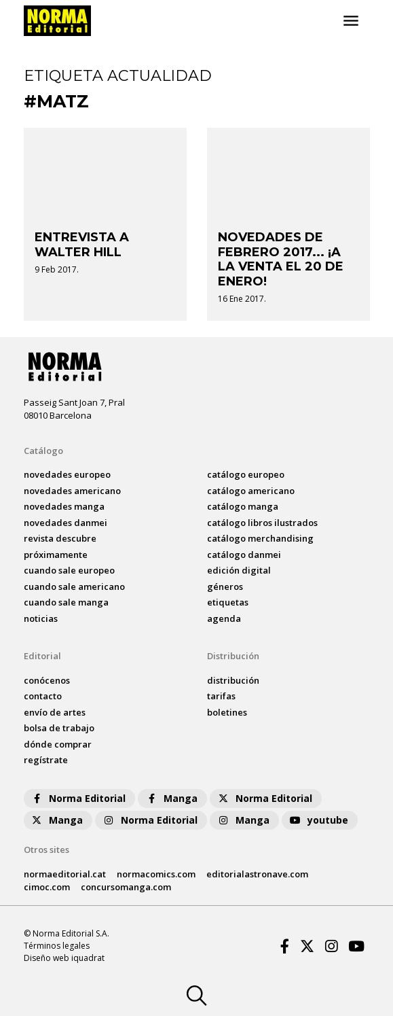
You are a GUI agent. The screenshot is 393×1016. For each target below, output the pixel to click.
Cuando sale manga (66, 602)
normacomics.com (156, 874)
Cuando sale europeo (69, 570)
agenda (224, 618)
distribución (233, 680)
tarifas (221, 696)
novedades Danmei (65, 522)
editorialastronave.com (257, 874)
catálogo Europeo (245, 474)
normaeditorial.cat (65, 874)
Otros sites (46, 849)
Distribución (233, 656)
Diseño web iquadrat (64, 958)
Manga (171, 798)
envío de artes (55, 712)
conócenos (47, 680)
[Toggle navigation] (351, 21)
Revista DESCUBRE (60, 538)
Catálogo (43, 450)
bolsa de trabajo (59, 728)
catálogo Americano (251, 491)
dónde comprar (58, 744)
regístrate (46, 760)
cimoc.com (47, 887)
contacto (43, 696)
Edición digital (239, 570)
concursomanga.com (126, 887)
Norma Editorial (78, 798)
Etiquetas (227, 602)
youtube (318, 819)
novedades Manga (64, 506)
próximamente (56, 554)
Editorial (42, 656)
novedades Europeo (67, 474)
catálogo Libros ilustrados (262, 522)
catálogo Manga (242, 506)
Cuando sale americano (74, 586)
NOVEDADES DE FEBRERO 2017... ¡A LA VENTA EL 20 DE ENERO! (280, 259)
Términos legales (57, 945)
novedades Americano (72, 491)
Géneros (225, 586)
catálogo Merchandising (260, 538)
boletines (227, 712)
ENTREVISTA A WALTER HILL (82, 245)
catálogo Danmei (244, 554)
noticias (41, 618)
